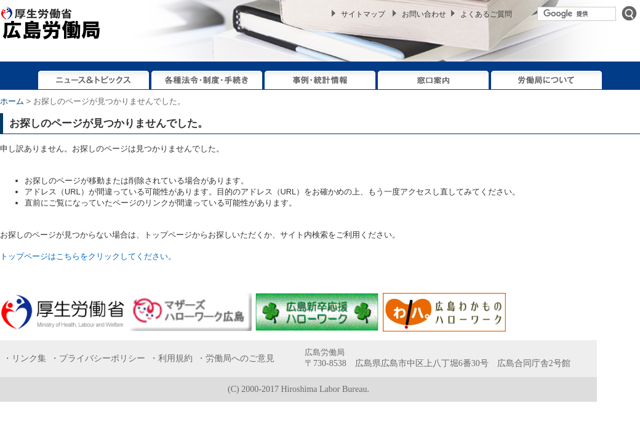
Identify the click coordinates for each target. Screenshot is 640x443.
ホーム (12, 101)
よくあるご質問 (486, 14)
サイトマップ (363, 14)
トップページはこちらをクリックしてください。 (88, 256)
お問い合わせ (424, 14)
